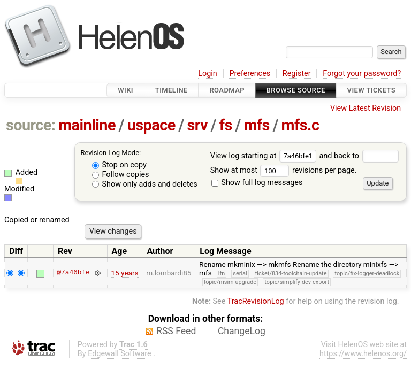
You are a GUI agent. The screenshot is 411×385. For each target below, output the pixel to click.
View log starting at (264, 155)
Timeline (171, 90)
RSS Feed (176, 331)
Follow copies (120, 174)
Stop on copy (119, 165)
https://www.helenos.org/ (363, 353)
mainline (87, 125)
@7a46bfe (73, 273)
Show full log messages (257, 182)
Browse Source (296, 90)
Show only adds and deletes (144, 184)
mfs (256, 125)
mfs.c (300, 125)
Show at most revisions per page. (283, 170)
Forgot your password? (362, 73)
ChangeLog (241, 331)
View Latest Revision (365, 108)
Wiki (125, 90)
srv (197, 125)
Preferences (249, 73)
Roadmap (227, 90)
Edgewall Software (119, 353)
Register (297, 73)
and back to (359, 155)
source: (31, 125)
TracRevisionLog (255, 301)
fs (225, 125)
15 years (124, 272)
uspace (151, 125)
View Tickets (371, 90)
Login (207, 73)
